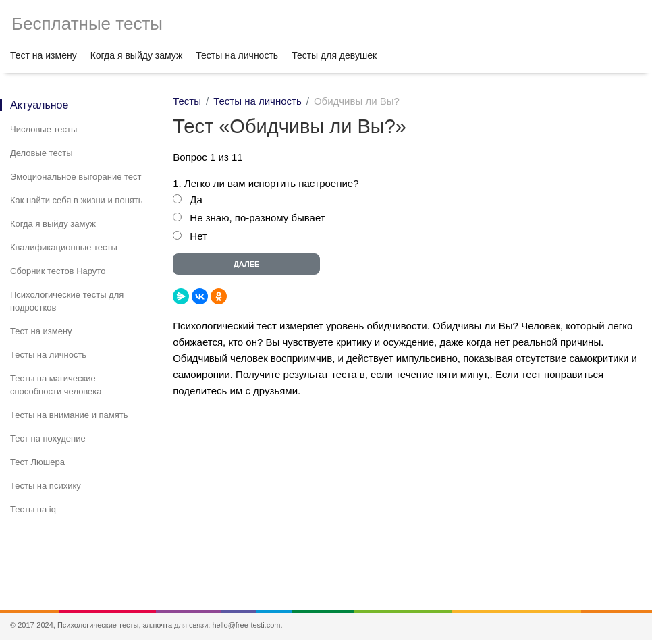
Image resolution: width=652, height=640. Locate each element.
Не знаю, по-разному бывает (257, 217)
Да (196, 199)
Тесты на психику (45, 486)
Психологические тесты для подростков (67, 301)
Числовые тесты (43, 129)
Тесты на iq (33, 509)
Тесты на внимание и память (69, 415)
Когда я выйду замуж (136, 55)
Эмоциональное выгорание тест (76, 176)
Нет (198, 236)
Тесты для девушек (334, 55)
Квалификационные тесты (63, 247)
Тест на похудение (48, 438)
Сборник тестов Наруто (57, 271)
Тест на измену (43, 55)
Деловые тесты (41, 153)
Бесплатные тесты (87, 24)
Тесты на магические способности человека (56, 384)
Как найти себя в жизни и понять (76, 200)
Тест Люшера (37, 462)
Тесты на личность (237, 55)
